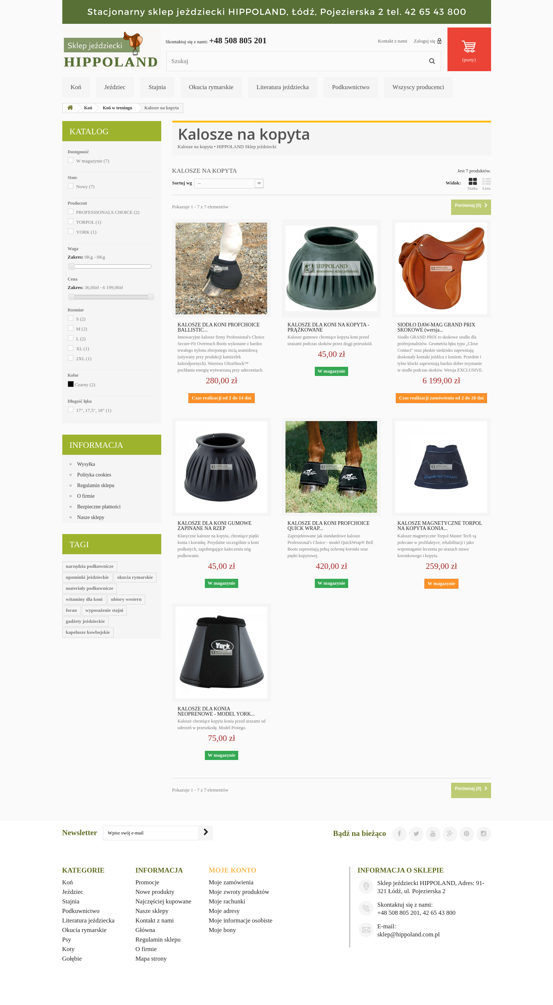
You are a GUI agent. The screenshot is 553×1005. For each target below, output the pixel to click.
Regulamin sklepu (96, 485)
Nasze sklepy (90, 517)
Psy (66, 939)
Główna (145, 930)
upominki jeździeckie (87, 577)
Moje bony (222, 930)
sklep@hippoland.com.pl (408, 934)
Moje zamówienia (231, 882)
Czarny (85, 384)
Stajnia (157, 87)
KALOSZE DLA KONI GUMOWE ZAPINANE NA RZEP (215, 526)
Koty (68, 949)
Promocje (147, 882)
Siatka (473, 183)
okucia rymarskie (135, 577)
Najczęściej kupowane (163, 901)
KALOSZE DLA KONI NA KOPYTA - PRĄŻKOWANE (328, 327)
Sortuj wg (182, 183)
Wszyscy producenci (418, 87)
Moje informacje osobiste (241, 920)
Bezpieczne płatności (99, 506)
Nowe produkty (155, 891)
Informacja (96, 445)
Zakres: (76, 257)
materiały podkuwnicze (90, 588)
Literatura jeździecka (283, 87)
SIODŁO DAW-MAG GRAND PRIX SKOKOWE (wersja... (436, 327)
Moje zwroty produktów (239, 891)
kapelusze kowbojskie (88, 632)
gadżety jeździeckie (85, 621)
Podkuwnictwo (350, 87)
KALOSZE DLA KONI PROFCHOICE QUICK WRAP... (328, 526)
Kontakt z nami (392, 41)
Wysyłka (86, 464)
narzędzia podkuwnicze (90, 566)
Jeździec (115, 87)
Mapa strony (151, 958)
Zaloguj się (427, 41)
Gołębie (72, 958)
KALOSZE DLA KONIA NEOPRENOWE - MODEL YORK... (216, 711)
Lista (486, 183)
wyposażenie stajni (104, 610)
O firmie (86, 496)
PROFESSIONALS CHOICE (108, 212)
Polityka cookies (94, 475)
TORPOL (88, 222)
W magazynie (92, 161)
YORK (86, 232)
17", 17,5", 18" (93, 410)
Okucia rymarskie (211, 87)
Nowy (85, 186)
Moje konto (233, 870)
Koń (76, 87)
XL (82, 348)
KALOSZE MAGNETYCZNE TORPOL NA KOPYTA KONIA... (439, 526)
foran (71, 610)
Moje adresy (224, 910)
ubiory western (126, 599)
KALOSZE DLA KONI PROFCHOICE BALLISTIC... (219, 327)
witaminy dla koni (84, 599)
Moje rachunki (227, 901)
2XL (84, 358)
